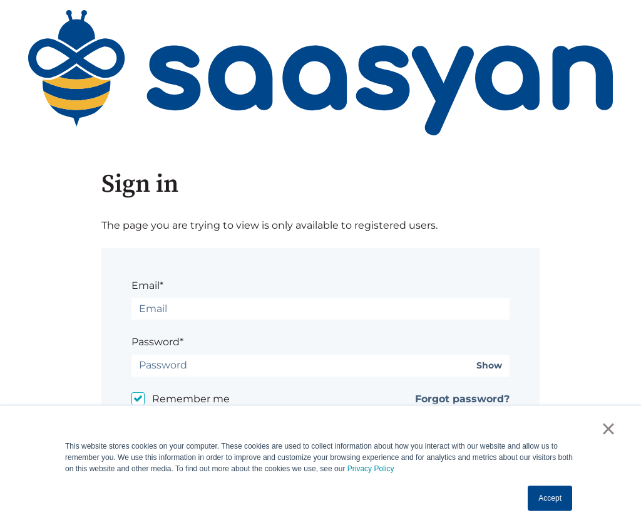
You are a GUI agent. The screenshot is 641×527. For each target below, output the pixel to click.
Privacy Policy (370, 468)
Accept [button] (550, 498)
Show (489, 365)
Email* (147, 285)
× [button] (608, 428)
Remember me (191, 399)
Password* (157, 342)
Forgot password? (462, 399)
